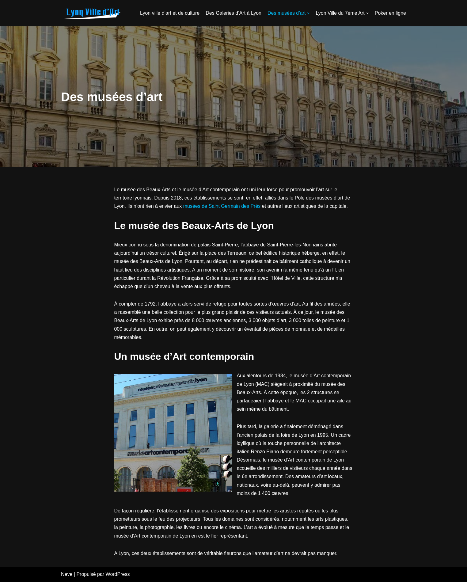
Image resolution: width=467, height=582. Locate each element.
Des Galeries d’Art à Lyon (233, 13)
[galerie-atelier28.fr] (91, 13)
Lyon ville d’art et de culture (169, 13)
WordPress (118, 574)
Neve (66, 574)
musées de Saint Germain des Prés (222, 206)
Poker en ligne (390, 13)
